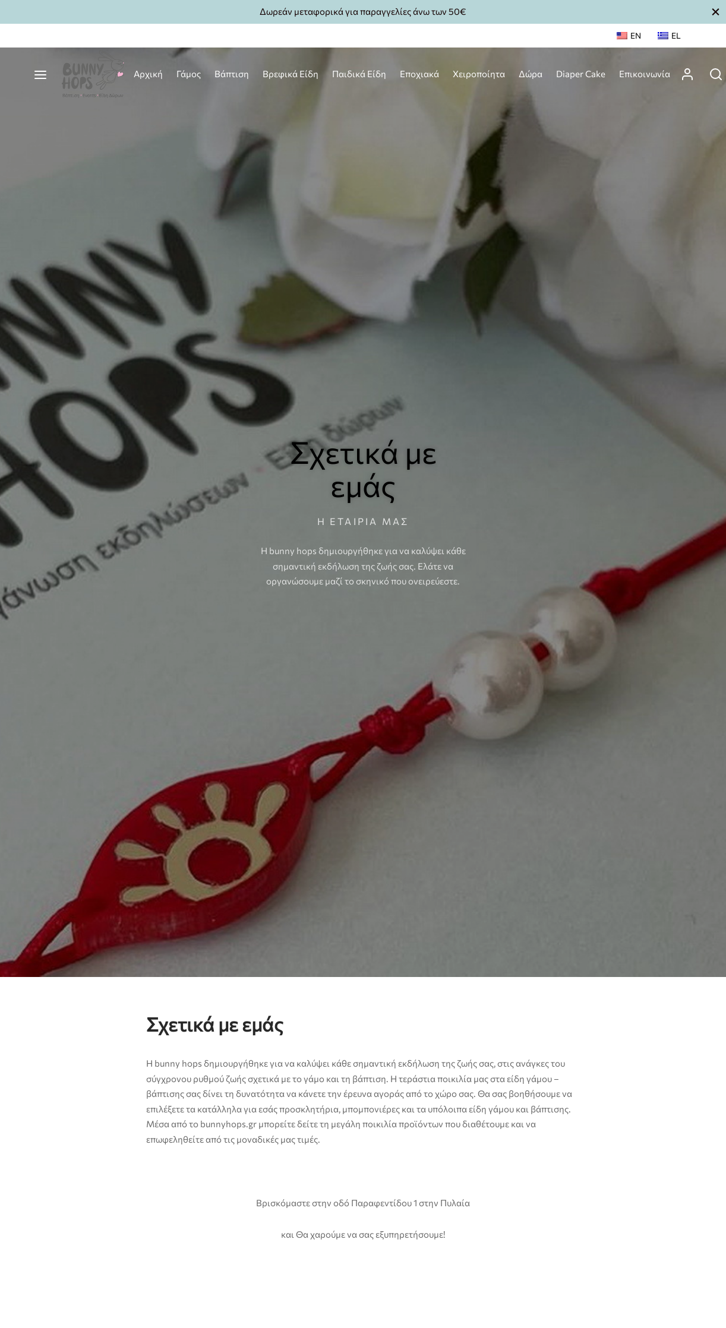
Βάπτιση (231, 73)
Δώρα (530, 73)
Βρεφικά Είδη (290, 73)
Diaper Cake (580, 73)
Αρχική (148, 73)
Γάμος (188, 73)
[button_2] (715, 11)
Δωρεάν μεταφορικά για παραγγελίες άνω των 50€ (363, 11)
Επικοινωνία (644, 73)
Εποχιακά (419, 73)
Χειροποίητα (479, 73)
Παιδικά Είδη (359, 73)
